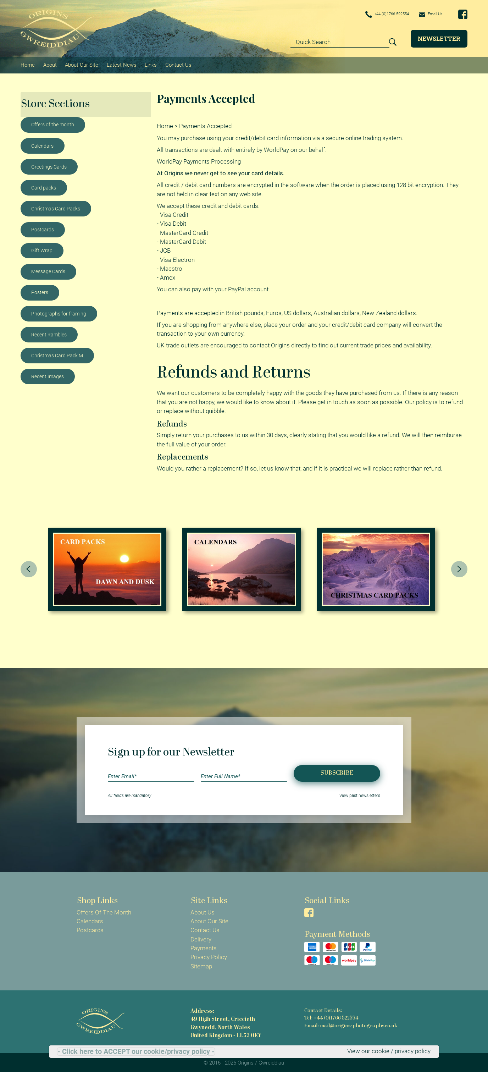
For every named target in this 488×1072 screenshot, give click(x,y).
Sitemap (201, 964)
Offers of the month (52, 123)
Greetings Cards (49, 165)
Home (28, 64)
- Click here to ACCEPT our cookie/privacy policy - (136, 1051)
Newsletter (439, 38)
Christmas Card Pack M (57, 354)
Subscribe (337, 771)
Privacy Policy (208, 955)
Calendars (42, 144)
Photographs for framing (58, 312)
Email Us (428, 14)
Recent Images (47, 375)
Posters (39, 291)
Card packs (43, 186)
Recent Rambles (49, 333)
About (49, 64)
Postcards (42, 228)
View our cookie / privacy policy (389, 1051)
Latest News (121, 64)
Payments (203, 946)
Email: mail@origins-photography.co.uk (349, 1024)
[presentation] (29, 567)
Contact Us (177, 64)
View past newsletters (359, 793)
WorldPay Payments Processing (199, 159)
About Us (202, 910)
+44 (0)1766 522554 (377, 14)
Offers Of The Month (104, 910)
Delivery (200, 937)
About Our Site (81, 64)
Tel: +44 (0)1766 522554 (331, 1016)
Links (150, 64)
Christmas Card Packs (55, 207)
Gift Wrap (41, 249)
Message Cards (48, 270)
